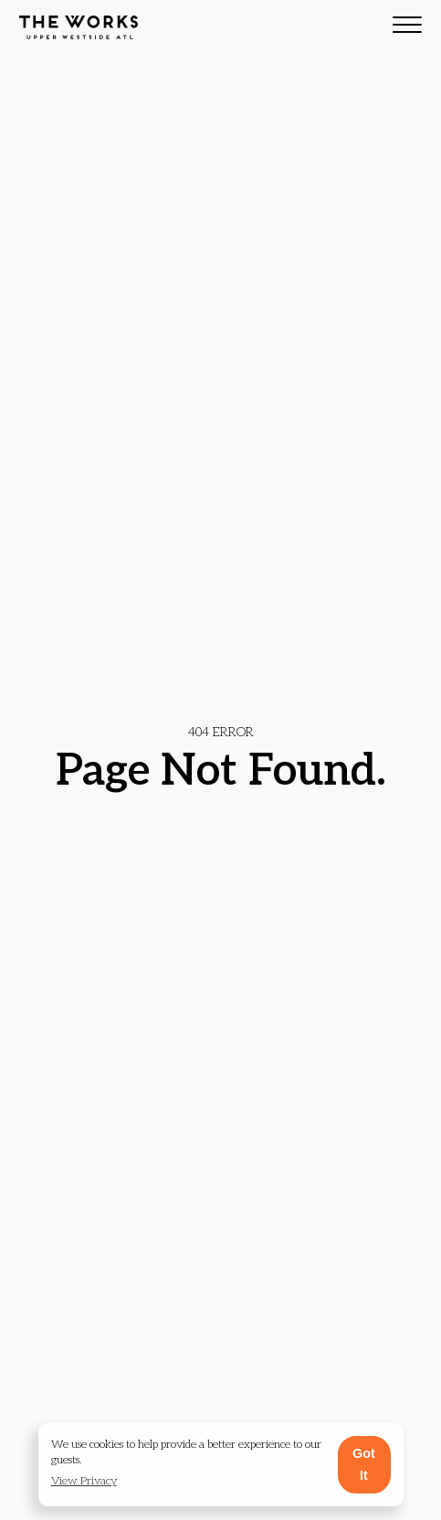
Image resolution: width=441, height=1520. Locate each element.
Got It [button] (363, 1464)
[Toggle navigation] (407, 27)
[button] (84, 1482)
